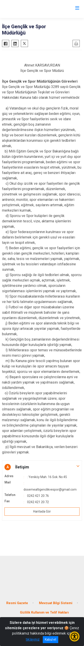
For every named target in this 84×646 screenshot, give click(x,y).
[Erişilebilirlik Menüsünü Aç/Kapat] (74, 636)
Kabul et (50, 639)
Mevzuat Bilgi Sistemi (55, 603)
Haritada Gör (42, 511)
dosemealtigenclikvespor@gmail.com (50, 489)
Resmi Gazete (17, 603)
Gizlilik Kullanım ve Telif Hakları (44, 612)
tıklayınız (33, 639)
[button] (42, 467)
